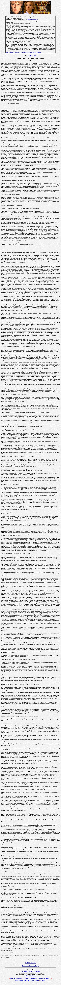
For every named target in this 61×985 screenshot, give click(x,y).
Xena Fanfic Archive (21, 980)
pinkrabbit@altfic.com (32, 19)
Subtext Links (33, 978)
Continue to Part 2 (30, 963)
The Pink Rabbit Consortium (30, 971)
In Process (43, 980)
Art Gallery (26, 978)
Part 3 (36, 55)
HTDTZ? (48, 978)
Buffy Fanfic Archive (33, 980)
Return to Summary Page (30, 966)
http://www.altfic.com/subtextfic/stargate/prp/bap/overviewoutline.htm (23, 52)
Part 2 (30, 55)
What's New (42, 978)
